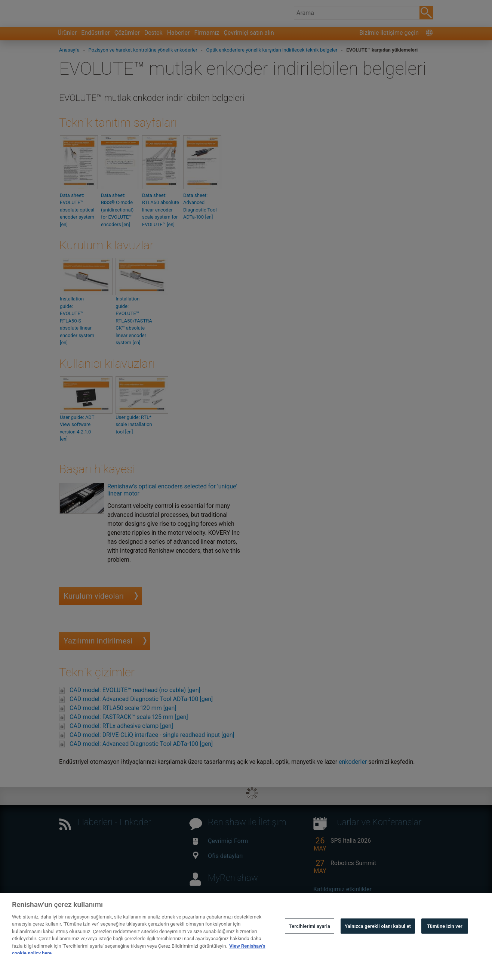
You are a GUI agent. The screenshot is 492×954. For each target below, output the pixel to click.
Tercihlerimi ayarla (309, 936)
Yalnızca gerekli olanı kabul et (378, 936)
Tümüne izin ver (444, 936)
